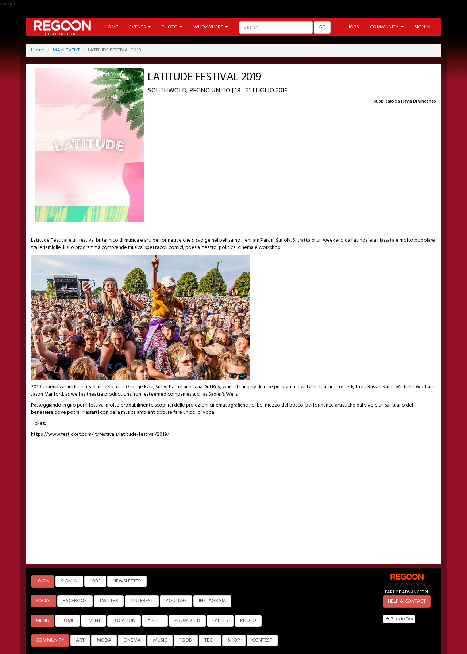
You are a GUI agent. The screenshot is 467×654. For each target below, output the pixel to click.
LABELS (220, 620)
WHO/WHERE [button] (210, 27)
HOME (111, 27)
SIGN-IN (69, 581)
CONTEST (262, 640)
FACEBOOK (75, 601)
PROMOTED (187, 620)
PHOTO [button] (172, 27)
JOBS (353, 27)
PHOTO (248, 620)
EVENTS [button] (140, 27)
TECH (210, 640)
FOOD (185, 640)
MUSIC (160, 640)
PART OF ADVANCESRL (407, 592)
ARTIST (154, 620)
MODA (104, 640)
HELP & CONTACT (407, 601)
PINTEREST (141, 601)
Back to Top (399, 619)
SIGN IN (422, 27)
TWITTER (108, 601)
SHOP (234, 640)
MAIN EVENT (66, 50)
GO (322, 27)
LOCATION (124, 620)
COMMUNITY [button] (387, 27)
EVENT (93, 620)
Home (38, 50)
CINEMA (132, 640)
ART (80, 640)
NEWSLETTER (127, 581)
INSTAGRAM (212, 601)
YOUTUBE (176, 601)
